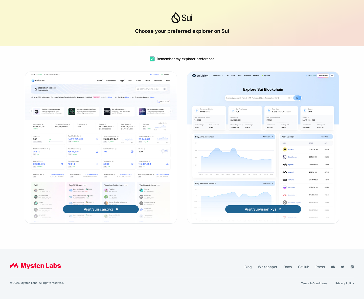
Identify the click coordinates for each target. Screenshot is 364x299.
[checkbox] (152, 58)
